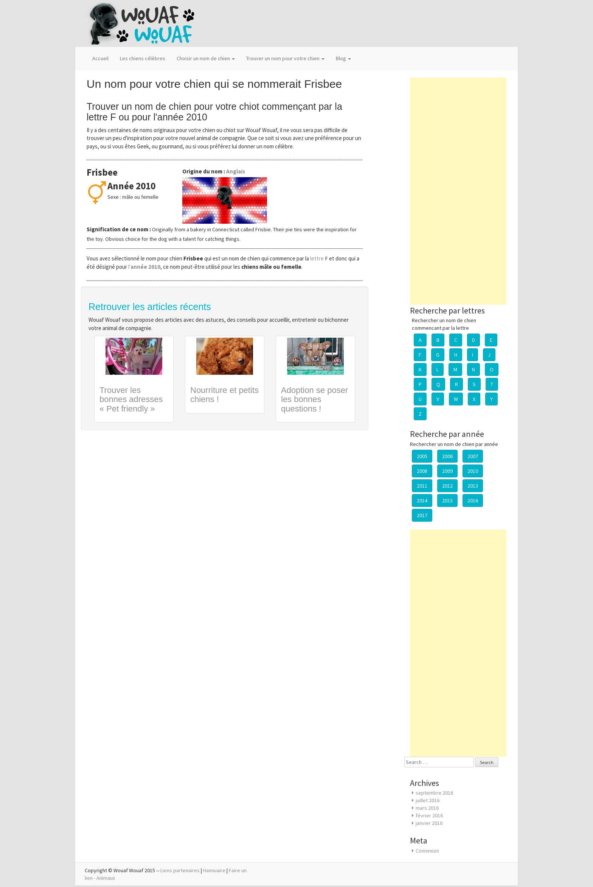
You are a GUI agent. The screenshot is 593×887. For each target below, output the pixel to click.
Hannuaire (214, 870)
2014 (422, 500)
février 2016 (429, 815)
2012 (447, 485)
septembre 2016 (434, 792)
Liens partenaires (180, 870)
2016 (472, 500)
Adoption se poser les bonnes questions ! (314, 399)
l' (144, 266)
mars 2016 (427, 807)
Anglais (235, 171)
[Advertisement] (458, 191)
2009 (447, 471)
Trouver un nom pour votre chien (285, 58)
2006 (447, 456)
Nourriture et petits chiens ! (224, 394)
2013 (472, 485)
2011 (422, 485)
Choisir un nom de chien (206, 58)
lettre (319, 258)
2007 (472, 456)
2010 (472, 471)
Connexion (427, 850)
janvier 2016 (429, 823)
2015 (447, 500)
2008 (422, 471)
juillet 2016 (427, 800)
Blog (343, 58)
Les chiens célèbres (142, 58)
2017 (422, 515)
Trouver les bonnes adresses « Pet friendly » (131, 399)
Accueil (100, 58)
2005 (422, 456)
